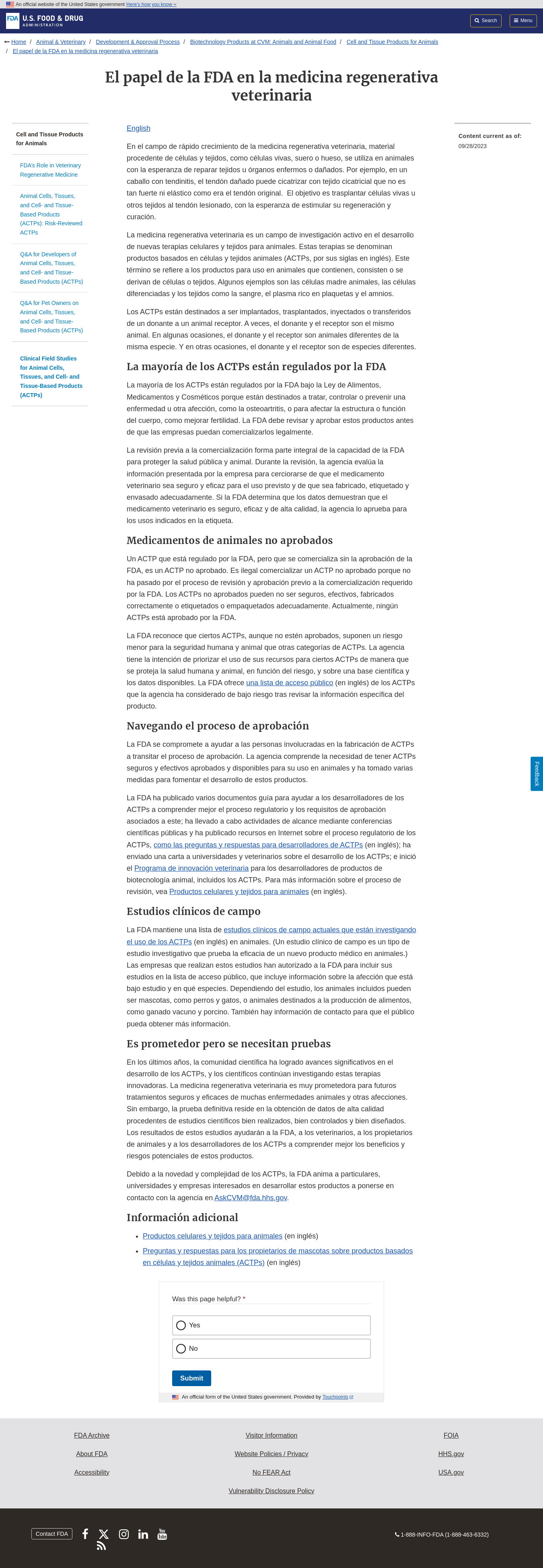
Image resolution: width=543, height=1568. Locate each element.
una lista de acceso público (289, 683)
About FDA (91, 1454)
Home (18, 42)
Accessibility (91, 1472)
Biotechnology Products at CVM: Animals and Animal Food (263, 42)
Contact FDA (52, 1534)
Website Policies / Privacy (272, 1454)
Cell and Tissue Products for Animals (392, 42)
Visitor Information (272, 1435)
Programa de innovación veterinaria (191, 868)
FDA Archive (91, 1435)
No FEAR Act (271, 1472)
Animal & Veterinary (61, 42)
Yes (194, 1325)
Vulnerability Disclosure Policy (272, 1491)
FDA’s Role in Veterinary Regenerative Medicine (50, 170)
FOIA (451, 1435)
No (193, 1348)
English (138, 128)
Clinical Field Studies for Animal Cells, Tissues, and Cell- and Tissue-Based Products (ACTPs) (51, 376)
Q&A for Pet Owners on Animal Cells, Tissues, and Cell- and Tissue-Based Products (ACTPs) (51, 317)
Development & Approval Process (138, 42)
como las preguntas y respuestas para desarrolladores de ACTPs (258, 845)
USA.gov (451, 1472)
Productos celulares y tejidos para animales (239, 892)
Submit (191, 1378)
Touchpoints (335, 1397)
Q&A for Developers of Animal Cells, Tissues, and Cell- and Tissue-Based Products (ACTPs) (51, 268)
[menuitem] (493, 143)
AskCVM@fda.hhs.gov (250, 1198)
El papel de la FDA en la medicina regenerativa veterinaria (85, 51)
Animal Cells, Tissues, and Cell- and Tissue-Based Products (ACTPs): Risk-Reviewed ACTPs (51, 214)
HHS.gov (451, 1454)
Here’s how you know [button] (151, 4)
